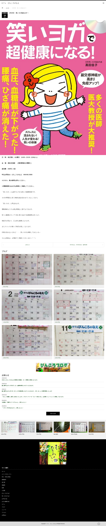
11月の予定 (57, 357)
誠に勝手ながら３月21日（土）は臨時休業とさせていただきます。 (18, 385)
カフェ (3, 504)
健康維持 (4, 479)
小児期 (3, 490)
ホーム (3, 471)
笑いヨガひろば (5, 496)
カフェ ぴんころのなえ (51, 523)
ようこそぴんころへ (7, 474)
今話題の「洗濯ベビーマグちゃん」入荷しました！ (14, 402)
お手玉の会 (4, 498)
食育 (3, 487)
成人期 (3, 482)
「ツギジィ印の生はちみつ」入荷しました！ (12, 408)
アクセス (4, 512)
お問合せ (4, 515)
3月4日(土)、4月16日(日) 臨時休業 (78, 244)
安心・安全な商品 (6, 476)
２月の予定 (6, 322)
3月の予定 (57, 286)
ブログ (3, 507)
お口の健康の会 (5, 501)
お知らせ (27, 244)
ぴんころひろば (5, 493)
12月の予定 (6, 357)
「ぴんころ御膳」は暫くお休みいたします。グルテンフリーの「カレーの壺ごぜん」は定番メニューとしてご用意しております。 (33, 396)
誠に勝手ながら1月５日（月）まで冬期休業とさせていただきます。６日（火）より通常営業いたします (27, 391)
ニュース (4, 509)
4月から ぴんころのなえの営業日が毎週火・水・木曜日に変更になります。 (20, 380)
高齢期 (3, 485)
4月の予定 (5, 286)
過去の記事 (53, 413)
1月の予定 (57, 322)
